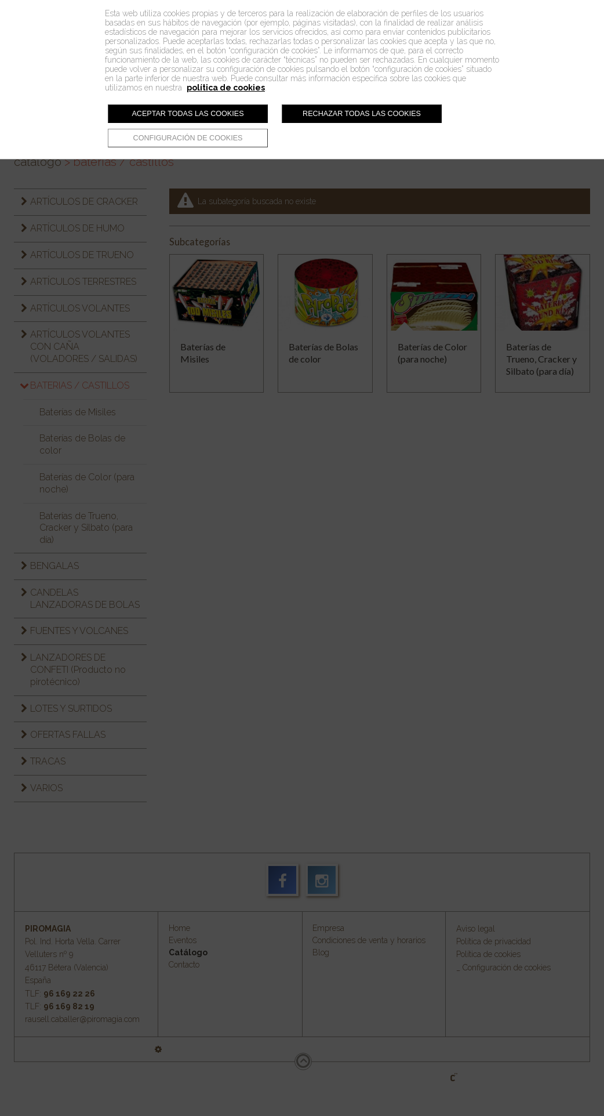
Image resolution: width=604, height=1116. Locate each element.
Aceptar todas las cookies (187, 114)
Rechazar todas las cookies (362, 114)
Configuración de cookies (188, 138)
